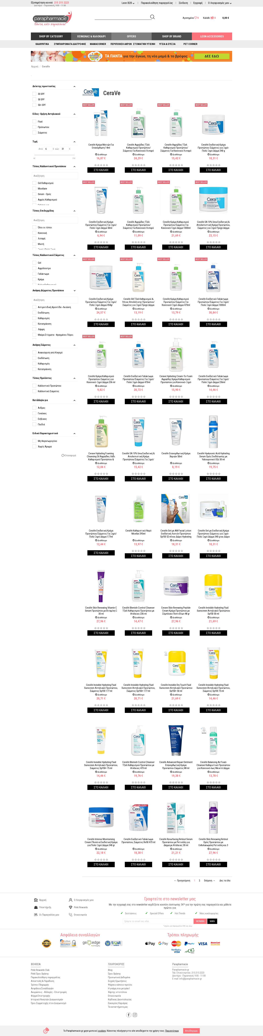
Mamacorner (98, 44)
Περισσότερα (172, 1030)
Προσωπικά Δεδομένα (119, 977)
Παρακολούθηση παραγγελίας (157, 3)
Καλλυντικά (42, 44)
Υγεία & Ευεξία (167, 44)
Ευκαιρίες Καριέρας (118, 1003)
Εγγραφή (197, 3)
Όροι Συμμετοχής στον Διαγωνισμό (48, 1003)
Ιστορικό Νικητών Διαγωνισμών (47, 999)
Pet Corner (190, 44)
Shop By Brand (171, 36)
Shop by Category (51, 36)
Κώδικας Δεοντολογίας (120, 999)
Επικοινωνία (78, 914)
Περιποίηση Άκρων (121, 44)
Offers (131, 36)
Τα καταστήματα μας (118, 1006)
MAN (212, 921)
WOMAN (200, 921)
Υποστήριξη (42, 907)
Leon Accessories (212, 36)
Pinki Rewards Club (40, 970)
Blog (110, 970)
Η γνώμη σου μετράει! (119, 988)
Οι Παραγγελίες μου (46, 914)
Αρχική (40, 900)
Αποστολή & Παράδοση (42, 981)
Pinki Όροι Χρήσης (40, 973)
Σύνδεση (183, 3)
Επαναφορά (70, 455)
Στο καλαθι (101, 170)
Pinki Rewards (78, 907)
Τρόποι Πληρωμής (40, 984)
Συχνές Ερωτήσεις (117, 981)
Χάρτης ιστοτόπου (117, 992)
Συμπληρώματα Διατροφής (70, 44)
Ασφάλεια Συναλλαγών (42, 988)
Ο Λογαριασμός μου (81, 900)
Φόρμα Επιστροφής (40, 995)
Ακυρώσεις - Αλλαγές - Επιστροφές (49, 992)
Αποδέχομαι (191, 1030)
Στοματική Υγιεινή (144, 44)
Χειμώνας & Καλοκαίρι (91, 36)
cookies (102, 1030)
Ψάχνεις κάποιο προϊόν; (120, 984)
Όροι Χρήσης (114, 973)
